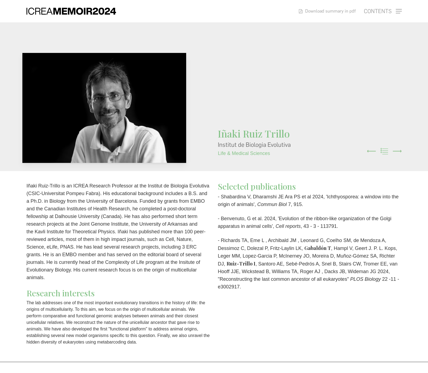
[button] (383, 11)
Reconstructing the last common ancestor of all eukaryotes (283, 279)
